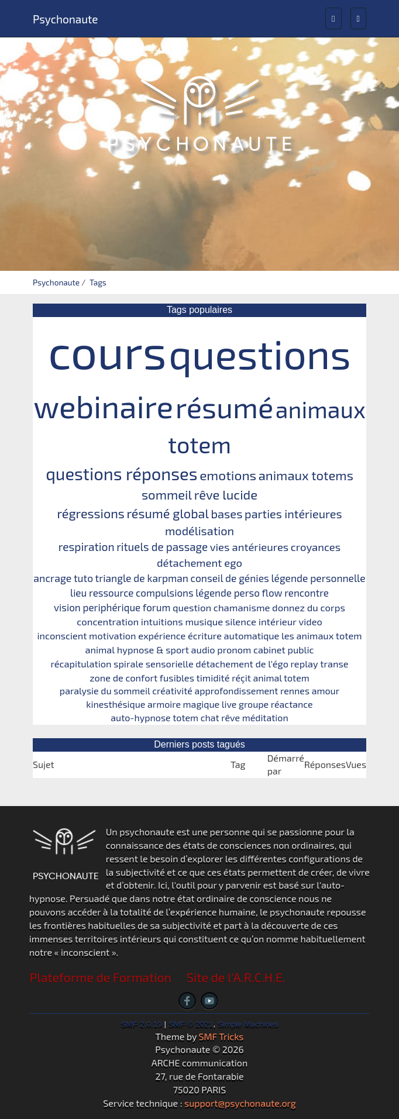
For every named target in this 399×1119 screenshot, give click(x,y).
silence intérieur (261, 621)
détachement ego (199, 562)
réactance (292, 704)
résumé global (167, 513)
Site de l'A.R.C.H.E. (236, 977)
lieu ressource (101, 592)
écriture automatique (233, 635)
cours (107, 350)
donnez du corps (308, 607)
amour (325, 690)
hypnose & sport (153, 649)
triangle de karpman (141, 578)
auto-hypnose (140, 717)
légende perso (227, 592)
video (310, 621)
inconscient (62, 635)
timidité (213, 677)
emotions (228, 475)
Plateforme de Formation (100, 977)
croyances (315, 546)
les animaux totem (321, 635)
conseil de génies (230, 578)
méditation (265, 717)
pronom (234, 649)
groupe (254, 704)
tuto (83, 578)
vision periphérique (97, 607)
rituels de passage (162, 546)
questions (259, 352)
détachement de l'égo (241, 663)
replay (304, 663)
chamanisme (242, 607)
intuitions (162, 621)
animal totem (281, 677)
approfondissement (236, 690)
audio (203, 649)
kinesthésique (115, 704)
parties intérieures (293, 514)
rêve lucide (225, 494)
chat (210, 717)
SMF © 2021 (191, 1024)
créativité (172, 690)
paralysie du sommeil (105, 690)
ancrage (52, 577)
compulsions (165, 592)
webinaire (103, 406)
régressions (91, 513)
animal (100, 649)
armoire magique (183, 704)
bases (226, 514)
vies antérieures (249, 546)
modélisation (199, 531)
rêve (230, 717)
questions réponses (121, 473)
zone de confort (123, 677)
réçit (241, 677)
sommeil (167, 494)
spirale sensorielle (153, 663)
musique (204, 621)
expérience (161, 635)
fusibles (177, 677)
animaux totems (306, 475)
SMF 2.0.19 (141, 1024)
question (192, 607)
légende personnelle (318, 578)
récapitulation (80, 663)
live (229, 704)
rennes (294, 690)
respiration (87, 546)
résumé (225, 407)
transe (334, 663)
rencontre (306, 592)
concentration (108, 621)
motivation (112, 635)
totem (185, 717)
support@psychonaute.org (240, 1102)
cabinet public (283, 649)
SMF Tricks (221, 1036)
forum (157, 607)
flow (272, 592)
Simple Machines (248, 1024)
